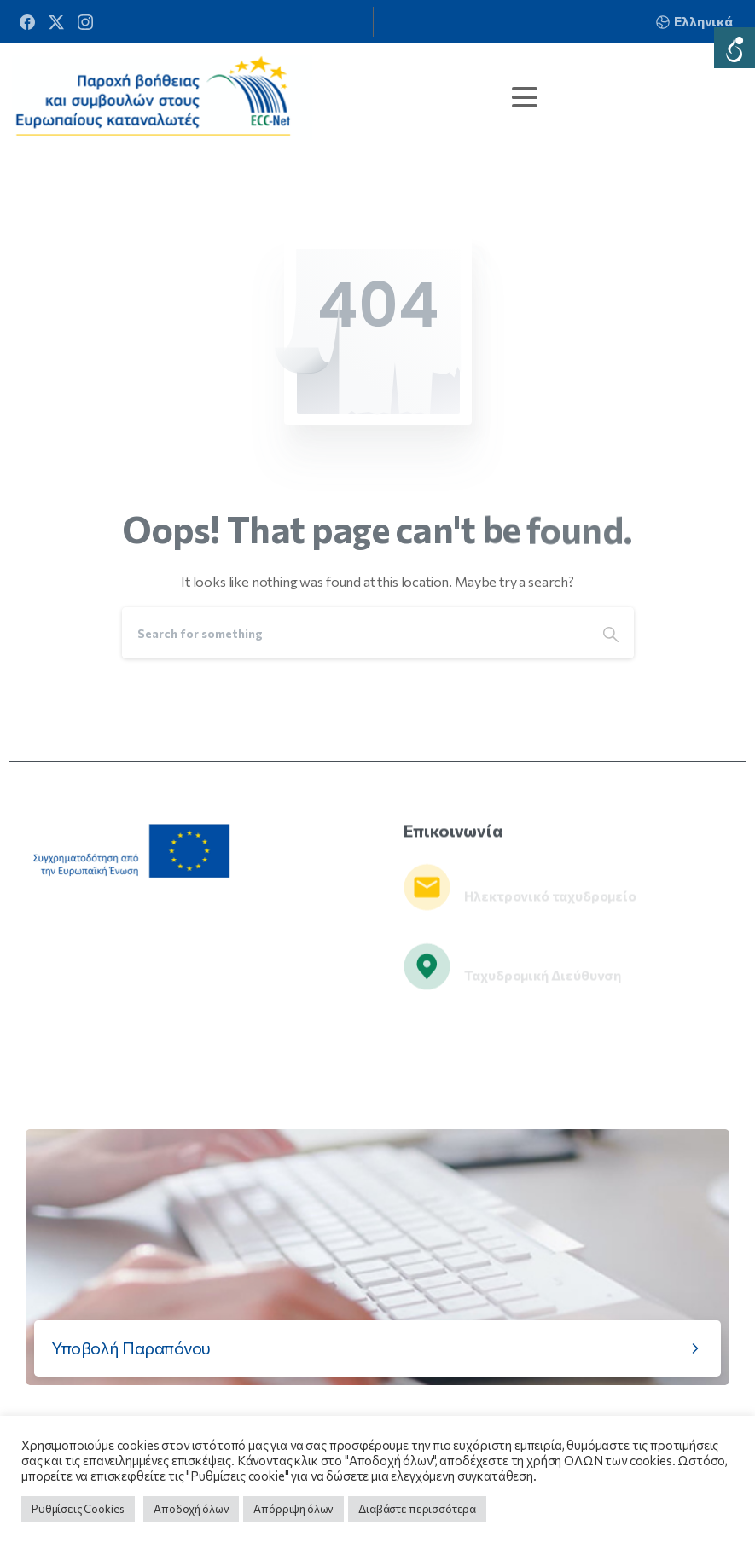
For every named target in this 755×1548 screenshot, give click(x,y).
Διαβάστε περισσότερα (417, 1509)
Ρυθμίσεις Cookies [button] (78, 1509)
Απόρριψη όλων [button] (293, 1509)
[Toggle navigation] (525, 97)
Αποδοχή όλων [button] (191, 1509)
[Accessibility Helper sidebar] (734, 47)
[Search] (355, 632)
